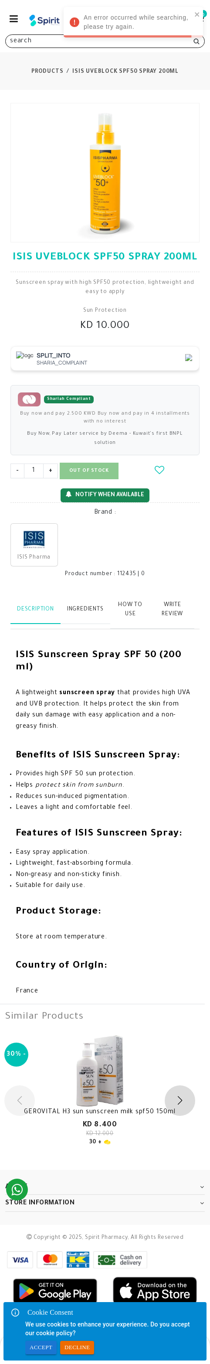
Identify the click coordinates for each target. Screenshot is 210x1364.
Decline (77, 1347)
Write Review (172, 609)
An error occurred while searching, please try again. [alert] (133, 24)
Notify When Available (105, 494)
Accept (41, 1347)
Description (35, 610)
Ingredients (85, 610)
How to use (130, 609)
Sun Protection (105, 311)
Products (47, 72)
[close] (197, 14)
